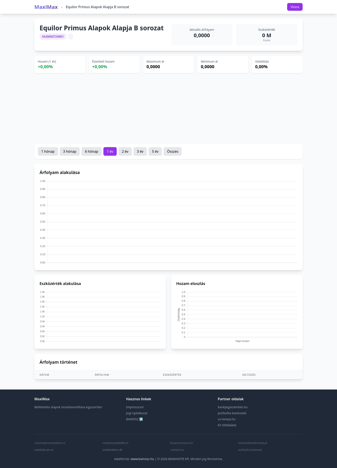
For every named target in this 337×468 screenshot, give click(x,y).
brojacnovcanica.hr (181, 443)
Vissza (295, 7)
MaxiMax (46, 6)
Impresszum (135, 407)
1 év (110, 151)
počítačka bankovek (250, 450)
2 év (125, 151)
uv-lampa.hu (226, 419)
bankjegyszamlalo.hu (233, 407)
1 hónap (48, 151)
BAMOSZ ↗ (134, 419)
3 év (140, 151)
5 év (155, 151)
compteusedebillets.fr (115, 443)
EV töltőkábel (227, 425)
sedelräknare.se (44, 450)
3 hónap (70, 151)
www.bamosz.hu (142, 459)
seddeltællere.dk (112, 450)
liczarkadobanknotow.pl (252, 443)
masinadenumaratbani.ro (49, 443)
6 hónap (91, 151)
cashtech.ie (177, 450)
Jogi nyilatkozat (136, 413)
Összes (172, 151)
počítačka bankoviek (232, 413)
